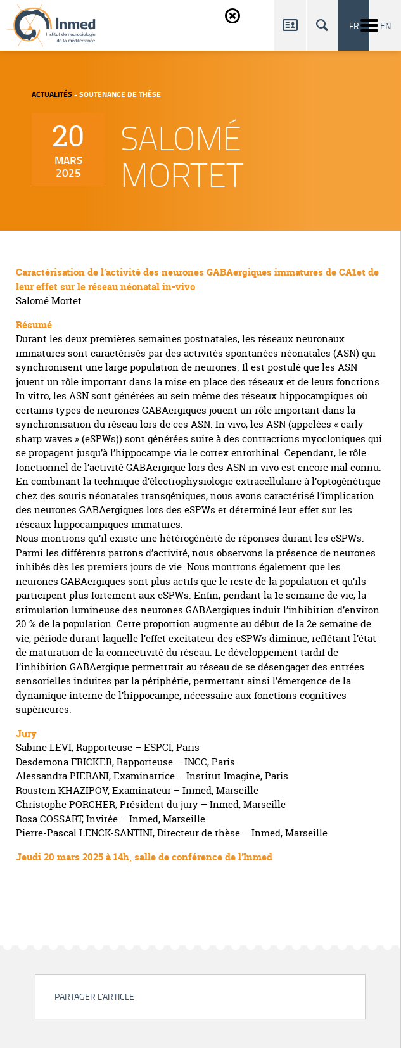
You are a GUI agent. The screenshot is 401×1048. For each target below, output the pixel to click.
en (385, 25)
